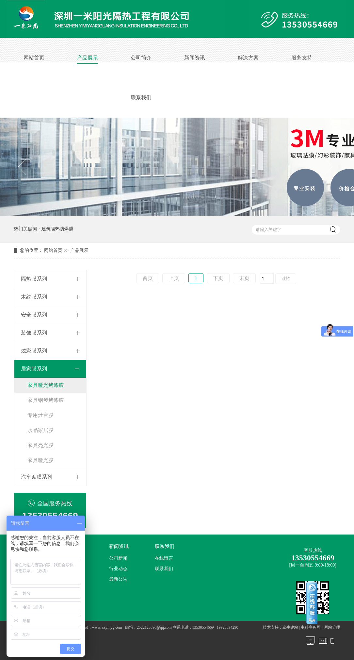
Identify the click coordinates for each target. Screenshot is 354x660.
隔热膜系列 (34, 279)
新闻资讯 (194, 57)
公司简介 (141, 57)
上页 (174, 278)
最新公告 (118, 579)
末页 (244, 278)
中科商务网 (310, 627)
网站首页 (34, 57)
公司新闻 (118, 558)
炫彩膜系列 (34, 351)
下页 (218, 278)
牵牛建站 (290, 627)
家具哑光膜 (40, 460)
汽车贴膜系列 (36, 477)
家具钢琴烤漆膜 (45, 400)
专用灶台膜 (40, 415)
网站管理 (332, 627)
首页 (147, 278)
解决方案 (248, 57)
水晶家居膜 (40, 430)
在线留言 (164, 558)
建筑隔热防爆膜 (57, 228)
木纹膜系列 (34, 297)
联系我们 (141, 97)
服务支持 (301, 57)
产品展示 (87, 57)
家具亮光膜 (40, 445)
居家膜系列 (34, 368)
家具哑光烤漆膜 (45, 385)
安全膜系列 (34, 315)
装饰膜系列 (34, 333)
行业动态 (118, 568)
